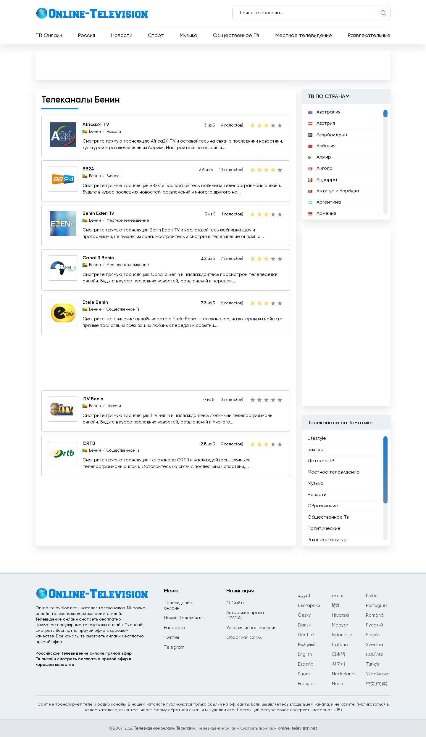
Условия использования (251, 628)
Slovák (373, 635)
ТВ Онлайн (49, 35)
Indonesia (342, 635)
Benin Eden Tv (98, 213)
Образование (323, 506)
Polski (371, 596)
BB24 (88, 169)
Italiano (340, 644)
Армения (322, 213)
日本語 (338, 654)
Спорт (156, 35)
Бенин (95, 132)
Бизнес (113, 176)
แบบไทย (374, 654)
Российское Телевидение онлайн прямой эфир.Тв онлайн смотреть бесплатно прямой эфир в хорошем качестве (84, 659)
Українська (378, 674)
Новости (121, 35)
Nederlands (344, 674)
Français (306, 684)
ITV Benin (93, 399)
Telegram (174, 647)
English (305, 654)
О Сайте (236, 603)
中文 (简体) (376, 684)
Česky (304, 615)
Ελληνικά (307, 644)
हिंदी (335, 605)
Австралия (324, 112)
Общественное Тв (236, 35)
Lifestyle (317, 438)
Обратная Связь (244, 637)
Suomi (304, 674)
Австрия (321, 123)
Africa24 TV (96, 124)
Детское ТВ (321, 461)
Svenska (374, 644)
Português (377, 605)
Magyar (340, 625)
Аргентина (324, 202)
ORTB (89, 443)
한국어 (338, 664)
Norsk (337, 684)
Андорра (322, 180)
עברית (337, 596)
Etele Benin (95, 302)
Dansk (304, 625)
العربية (304, 596)
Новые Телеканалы (184, 618)
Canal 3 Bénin (98, 258)
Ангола (320, 168)
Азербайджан (327, 134)
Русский (374, 625)
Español (306, 664)
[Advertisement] (213, 65)
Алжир (319, 157)
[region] (346, 162)
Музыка (188, 35)
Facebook (174, 628)
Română (375, 615)
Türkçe (373, 664)
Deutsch (307, 635)
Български (309, 605)
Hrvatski (340, 615)
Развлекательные (369, 35)
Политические (324, 528)
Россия (86, 35)
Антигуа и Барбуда (333, 191)
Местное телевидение (303, 35)
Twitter (172, 637)
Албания (321, 146)
